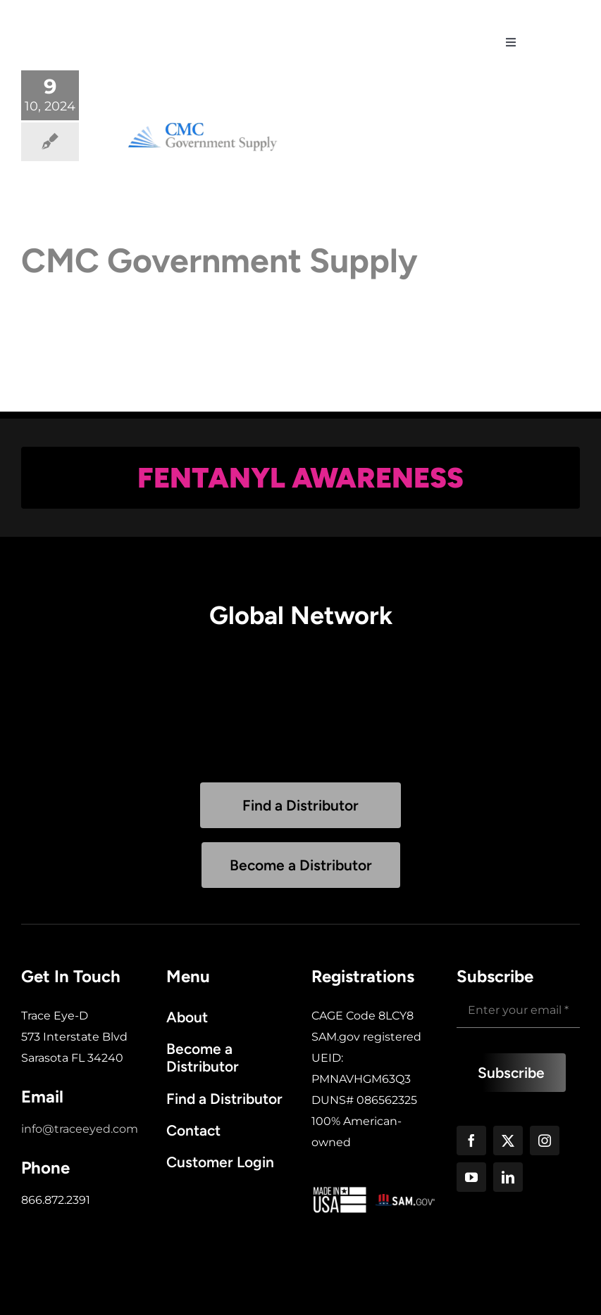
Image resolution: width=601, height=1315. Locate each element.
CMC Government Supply (219, 260)
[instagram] (544, 1140)
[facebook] (471, 1140)
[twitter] (508, 1140)
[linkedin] (508, 1177)
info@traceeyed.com (79, 1129)
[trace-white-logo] (105, 13)
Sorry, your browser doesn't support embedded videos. (301, 712)
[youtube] (471, 1177)
